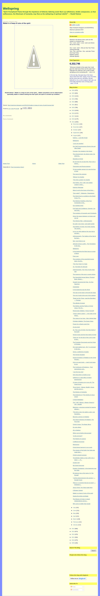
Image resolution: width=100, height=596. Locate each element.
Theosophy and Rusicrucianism (81, 166)
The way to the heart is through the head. (84, 292)
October (75, 130)
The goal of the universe (79, 174)
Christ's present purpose (80, 455)
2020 (73, 107)
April (74, 516)
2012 (73, 534)
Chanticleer (76, 287)
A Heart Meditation (78, 399)
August (75, 135)
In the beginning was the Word (81, 289)
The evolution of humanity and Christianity (84, 213)
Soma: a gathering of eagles (81, 352)
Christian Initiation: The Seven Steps (83, 321)
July (74, 507)
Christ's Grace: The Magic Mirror (82, 424)
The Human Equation (79, 354)
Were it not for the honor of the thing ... (83, 190)
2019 (73, 110)
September (76, 132)
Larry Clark (76, 24)
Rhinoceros (76, 444)
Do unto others (77, 427)
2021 (73, 104)
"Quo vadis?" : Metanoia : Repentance (83, 193)
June (74, 510)
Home (34, 163)
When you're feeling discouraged (82, 433)
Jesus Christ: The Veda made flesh (82, 487)
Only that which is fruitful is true (81, 374)
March (75, 519)
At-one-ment (76, 327)
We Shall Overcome (78, 465)
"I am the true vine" (78, 372)
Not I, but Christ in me (79, 241)
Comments (74, 590)
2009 (73, 543)
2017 (73, 116)
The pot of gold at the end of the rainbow (84, 295)
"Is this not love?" (78, 436)
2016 (73, 119)
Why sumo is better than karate (81, 503)
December (76, 124)
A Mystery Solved (78, 490)
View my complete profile (77, 32)
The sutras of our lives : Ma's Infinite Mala (84, 318)
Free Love (76, 256)
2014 (73, 528)
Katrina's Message (78, 187)
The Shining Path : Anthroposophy (82, 221)
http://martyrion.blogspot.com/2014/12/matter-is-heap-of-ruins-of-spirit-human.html (31, 105)
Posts (73, 586)
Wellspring (11, 8)
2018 (73, 113)
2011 (73, 537)
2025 (73, 93)
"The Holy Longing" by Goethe (81, 180)
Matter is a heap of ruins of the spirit (83, 493)
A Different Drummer (78, 441)
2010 (73, 540)
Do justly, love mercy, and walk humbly (83, 224)
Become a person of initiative (81, 417)
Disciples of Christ (78, 159)
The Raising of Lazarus (79, 438)
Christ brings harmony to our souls (82, 447)
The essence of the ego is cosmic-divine (84, 274)
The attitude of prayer (79, 303)
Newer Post (6, 163)
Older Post (61, 163)
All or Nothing (76, 430)
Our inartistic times (78, 205)
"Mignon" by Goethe (78, 177)
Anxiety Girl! (76, 462)
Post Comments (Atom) (17, 167)
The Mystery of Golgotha (80, 392)
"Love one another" (78, 143)
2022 (73, 102)
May (74, 513)
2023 (73, 99)
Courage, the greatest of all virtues (82, 151)
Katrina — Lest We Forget (80, 137)
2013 (73, 531)
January (75, 525)
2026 (73, 90)
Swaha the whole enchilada (80, 496)
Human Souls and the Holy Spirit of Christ (84, 334)
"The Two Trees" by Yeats (80, 264)
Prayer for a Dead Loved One (81, 324)
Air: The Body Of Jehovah (80, 266)
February (76, 522)
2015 (73, 122)
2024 (73, 96)
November (76, 127)
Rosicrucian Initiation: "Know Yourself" (83, 310)
